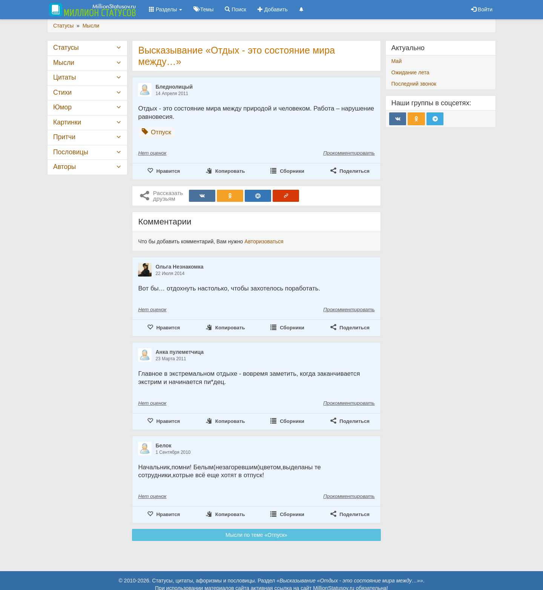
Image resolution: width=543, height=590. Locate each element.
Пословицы (70, 152)
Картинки (67, 122)
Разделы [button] (165, 9)
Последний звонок (413, 84)
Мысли (63, 62)
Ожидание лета (410, 72)
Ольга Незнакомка (179, 267)
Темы (203, 9)
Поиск (235, 9)
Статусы (66, 47)
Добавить (273, 9)
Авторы (64, 167)
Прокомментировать (348, 153)
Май (396, 61)
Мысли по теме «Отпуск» (256, 535)
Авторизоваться (263, 241)
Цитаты (64, 77)
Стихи (62, 92)
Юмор (62, 107)
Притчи (64, 137)
